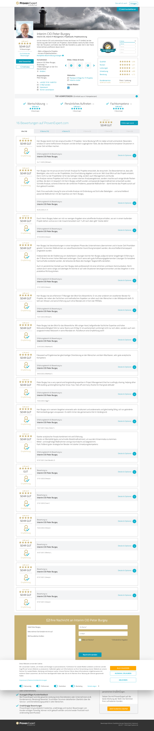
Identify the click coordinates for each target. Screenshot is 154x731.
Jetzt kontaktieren (127, 9)
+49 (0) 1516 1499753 (48, 82)
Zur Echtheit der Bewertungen (25, 54)
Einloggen (133, 3)
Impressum (23, 721)
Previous (66, 66)
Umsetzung (104, 71)
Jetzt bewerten (25, 61)
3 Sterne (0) (87, 131)
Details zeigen (92, 727)
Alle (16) (24, 131)
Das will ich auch (121, 3)
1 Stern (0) (129, 131)
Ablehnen (123, 721)
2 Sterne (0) (108, 131)
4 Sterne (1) (66, 131)
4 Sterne (121, 44)
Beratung (103, 74)
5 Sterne (121, 41)
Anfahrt (42, 71)
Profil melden (38, 672)
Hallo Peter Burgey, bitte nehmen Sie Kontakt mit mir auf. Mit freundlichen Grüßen (51, 643)
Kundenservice (105, 80)
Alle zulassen (123, 709)
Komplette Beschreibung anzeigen (50, 55)
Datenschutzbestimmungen (37, 721)
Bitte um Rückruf (88, 640)
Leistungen (104, 68)
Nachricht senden (90, 654)
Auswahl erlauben (123, 714)
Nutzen (102, 65)
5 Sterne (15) (44, 131)
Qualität (103, 61)
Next (94, 66)
